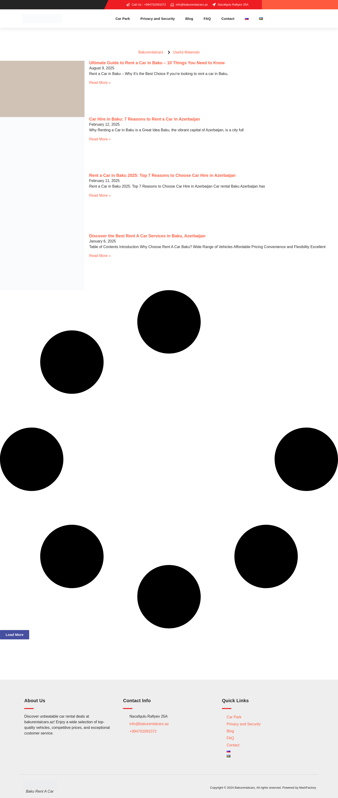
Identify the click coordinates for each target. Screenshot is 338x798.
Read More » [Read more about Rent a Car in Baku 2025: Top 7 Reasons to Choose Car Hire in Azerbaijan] (100, 195)
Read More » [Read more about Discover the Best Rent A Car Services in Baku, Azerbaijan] (100, 256)
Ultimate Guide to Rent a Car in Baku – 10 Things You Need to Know (157, 63)
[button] (15, 634)
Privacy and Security (157, 19)
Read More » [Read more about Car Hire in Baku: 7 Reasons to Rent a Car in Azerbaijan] (100, 139)
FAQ (207, 19)
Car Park (123, 19)
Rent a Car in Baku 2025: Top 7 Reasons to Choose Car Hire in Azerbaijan (162, 175)
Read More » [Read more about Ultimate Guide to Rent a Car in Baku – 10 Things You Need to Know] (100, 83)
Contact (227, 19)
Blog (189, 19)
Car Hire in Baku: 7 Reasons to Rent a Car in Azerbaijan (144, 119)
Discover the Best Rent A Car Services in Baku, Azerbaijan (147, 236)
